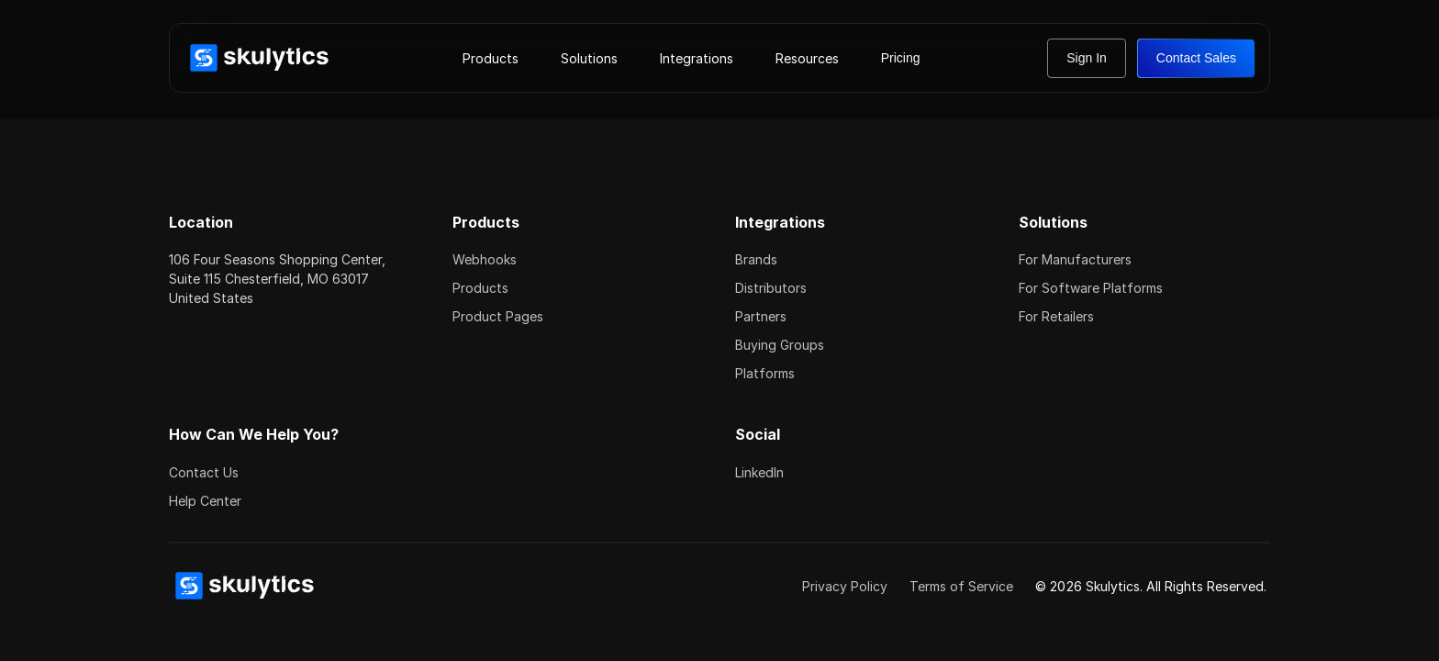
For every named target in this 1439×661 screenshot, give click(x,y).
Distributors (771, 288)
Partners (760, 316)
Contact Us (204, 472)
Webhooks (484, 259)
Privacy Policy (844, 586)
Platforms (765, 373)
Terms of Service (961, 586)
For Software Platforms (1091, 288)
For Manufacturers (1075, 259)
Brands (756, 259)
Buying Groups (779, 345)
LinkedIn (759, 472)
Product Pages (497, 316)
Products (480, 288)
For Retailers (1056, 316)
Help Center (205, 501)
